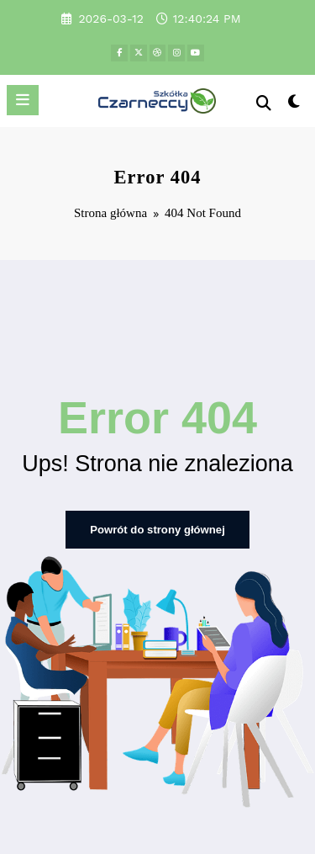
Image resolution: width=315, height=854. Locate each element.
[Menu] (23, 99)
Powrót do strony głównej (157, 527)
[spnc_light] (294, 104)
